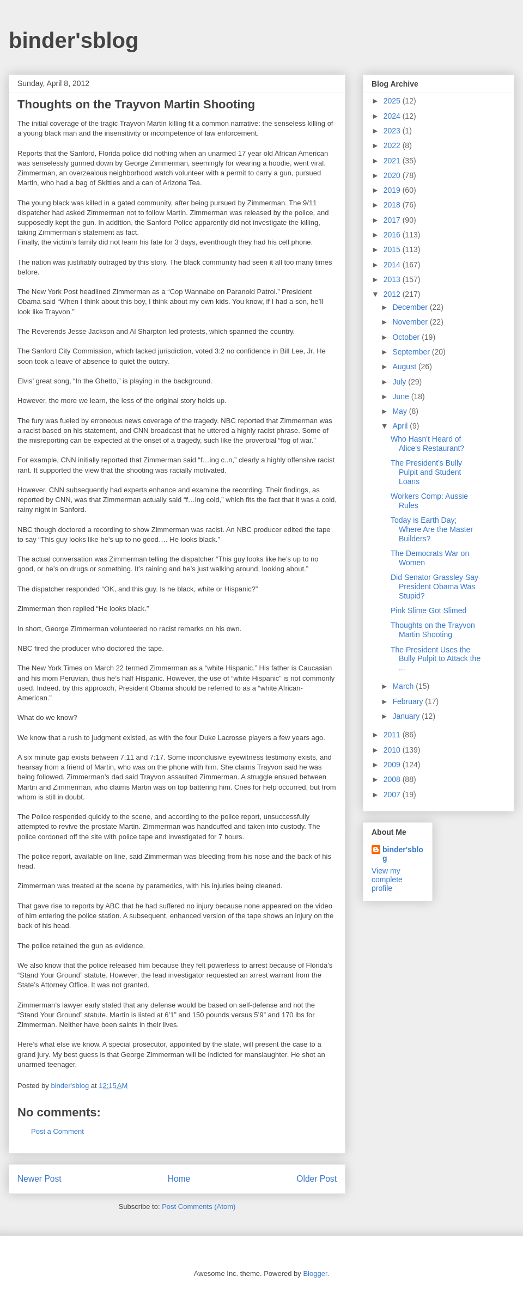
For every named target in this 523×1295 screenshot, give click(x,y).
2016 (393, 234)
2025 (393, 100)
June (401, 396)
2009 (393, 764)
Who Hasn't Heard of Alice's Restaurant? (427, 444)
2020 (393, 175)
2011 (393, 734)
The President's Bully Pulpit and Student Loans (426, 472)
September (411, 351)
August (405, 366)
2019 (393, 190)
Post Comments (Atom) (198, 1206)
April (401, 426)
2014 (393, 264)
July (400, 381)
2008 (393, 779)
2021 (393, 160)
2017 (393, 220)
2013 (393, 279)
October (407, 337)
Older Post (316, 1178)
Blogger (315, 1273)
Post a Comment (57, 1131)
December (410, 307)
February (408, 701)
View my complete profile (387, 879)
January (407, 716)
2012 (393, 294)
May (400, 411)
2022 (393, 145)
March (404, 686)
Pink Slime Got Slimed (428, 610)
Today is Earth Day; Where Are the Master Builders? (432, 529)
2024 (393, 116)
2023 (393, 130)
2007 (393, 794)
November (410, 321)
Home (179, 1178)
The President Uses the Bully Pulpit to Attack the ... (436, 659)
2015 (393, 249)
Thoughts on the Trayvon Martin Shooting (433, 630)
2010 (393, 750)
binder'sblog (73, 40)
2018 (393, 204)
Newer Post (39, 1178)
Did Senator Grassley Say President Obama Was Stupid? (434, 586)
